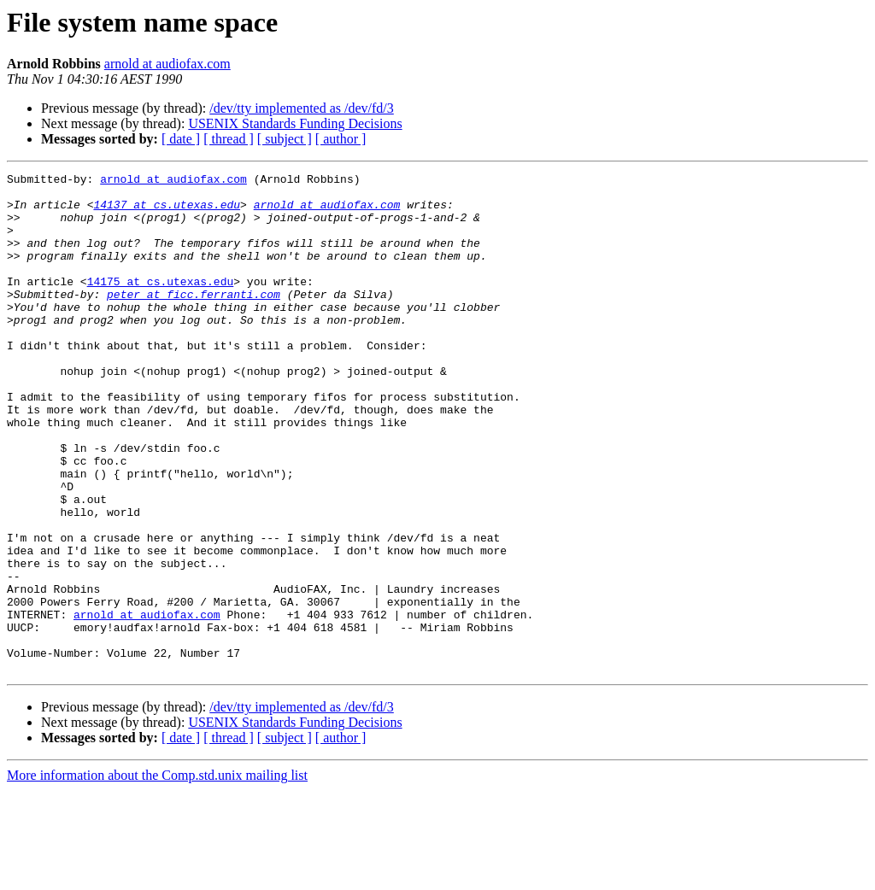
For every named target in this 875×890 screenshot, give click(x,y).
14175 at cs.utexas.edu (160, 304)
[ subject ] (284, 139)
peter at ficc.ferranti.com (193, 319)
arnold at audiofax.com (167, 63)
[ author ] (341, 139)
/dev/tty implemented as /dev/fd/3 (301, 108)
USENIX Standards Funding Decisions (295, 123)
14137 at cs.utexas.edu (166, 212)
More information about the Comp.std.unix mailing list (157, 875)
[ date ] (180, 139)
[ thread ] (228, 139)
